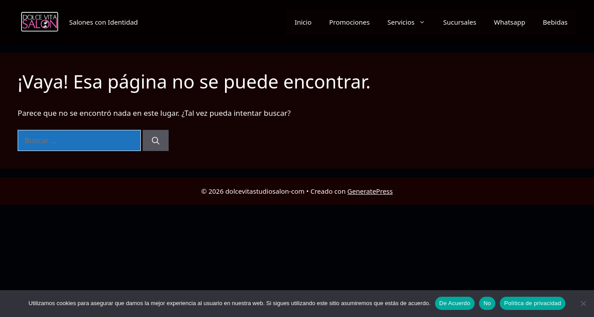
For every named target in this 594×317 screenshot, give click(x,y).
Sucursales (459, 22)
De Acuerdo (454, 303)
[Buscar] (156, 140)
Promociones (349, 22)
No (487, 303)
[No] (583, 303)
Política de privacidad (532, 303)
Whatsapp (509, 22)
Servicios (411, 22)
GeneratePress (370, 191)
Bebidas (555, 22)
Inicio (303, 22)
